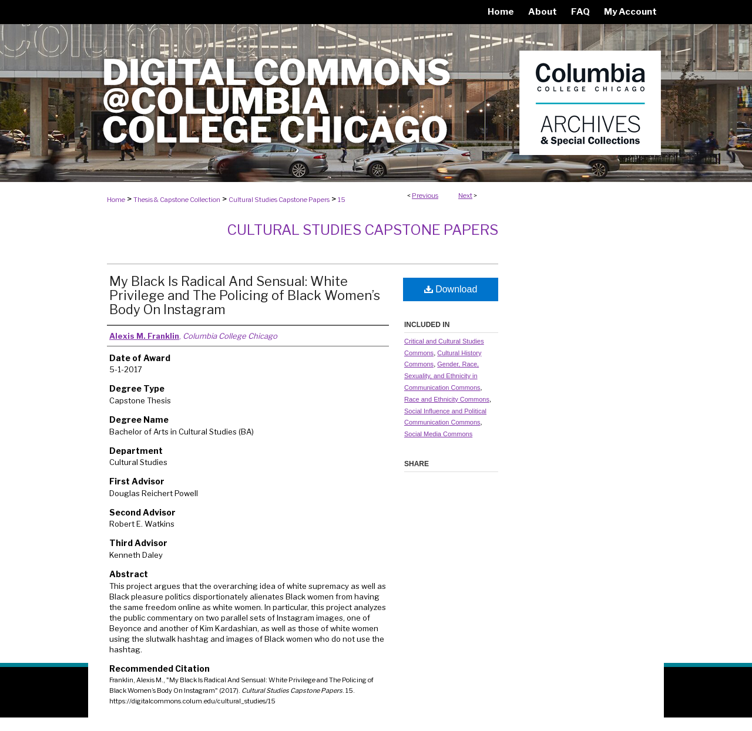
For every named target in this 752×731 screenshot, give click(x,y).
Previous (425, 195)
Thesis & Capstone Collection (176, 200)
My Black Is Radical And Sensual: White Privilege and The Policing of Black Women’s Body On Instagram (244, 295)
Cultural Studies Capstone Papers (279, 200)
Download (451, 289)
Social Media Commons (438, 433)
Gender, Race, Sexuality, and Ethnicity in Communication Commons (442, 376)
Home (116, 200)
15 (341, 200)
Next (465, 195)
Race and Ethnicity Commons (446, 399)
